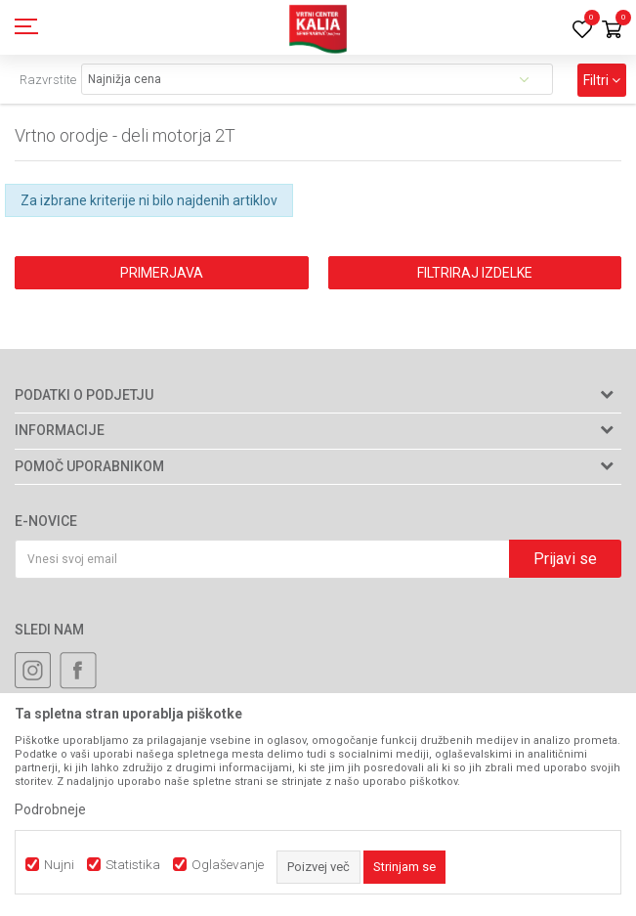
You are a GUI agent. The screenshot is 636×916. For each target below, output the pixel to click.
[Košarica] (611, 30)
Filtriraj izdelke (474, 273)
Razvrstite (48, 79)
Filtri (601, 80)
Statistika (133, 864)
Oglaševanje (227, 864)
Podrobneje (50, 809)
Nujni (59, 864)
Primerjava (161, 273)
